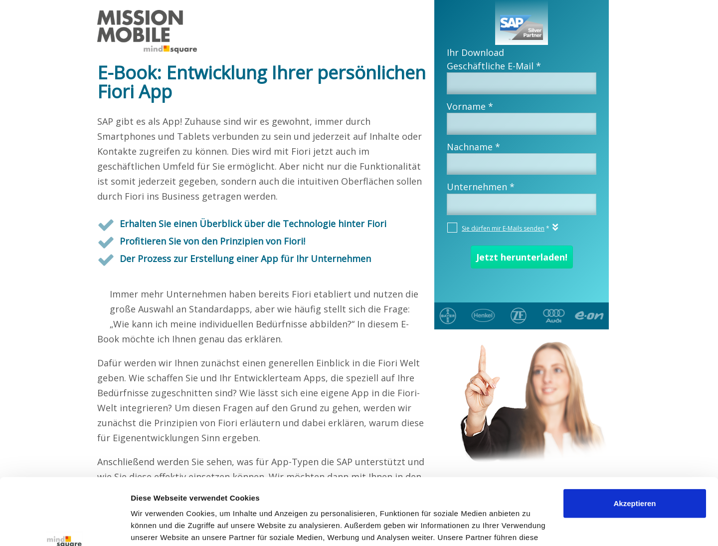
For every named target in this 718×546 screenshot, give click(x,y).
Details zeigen (156, 526)
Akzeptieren (634, 441)
